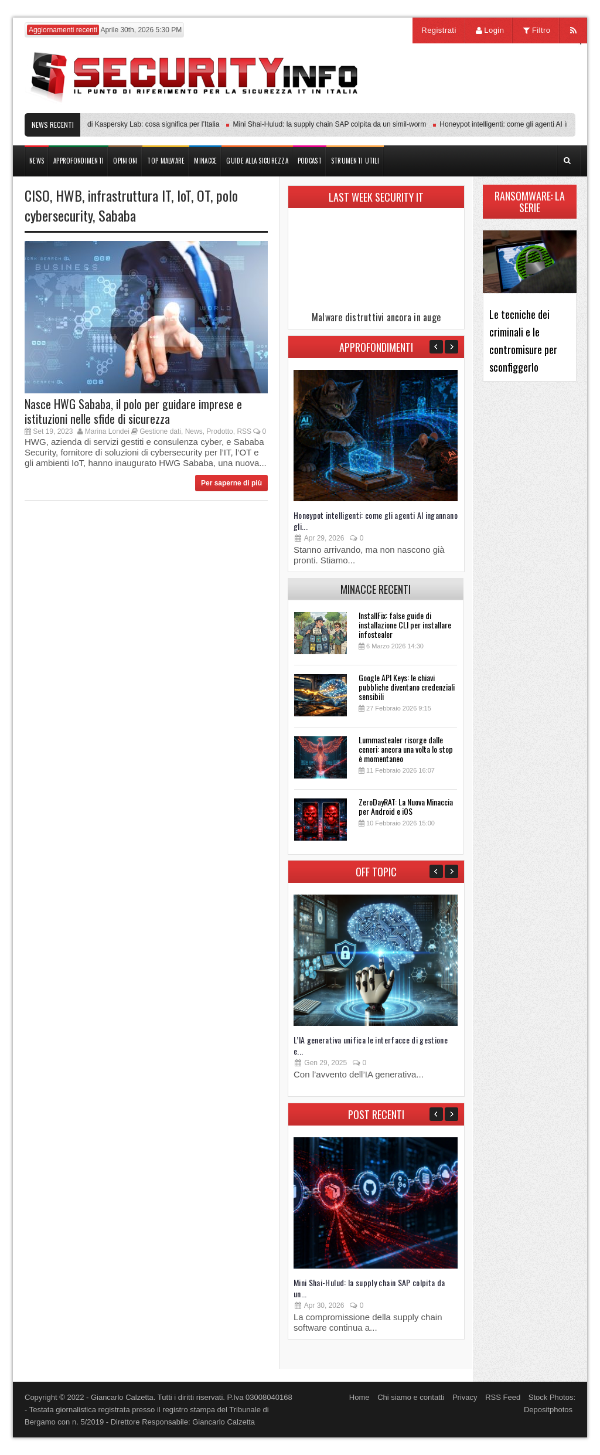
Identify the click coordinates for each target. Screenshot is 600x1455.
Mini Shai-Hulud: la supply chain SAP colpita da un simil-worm (332, 124)
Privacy (465, 1397)
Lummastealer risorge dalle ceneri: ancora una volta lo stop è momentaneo (406, 748)
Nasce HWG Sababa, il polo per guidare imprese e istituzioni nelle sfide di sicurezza (133, 411)
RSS (244, 431)
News (194, 431)
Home (359, 1397)
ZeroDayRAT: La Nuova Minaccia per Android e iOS (406, 806)
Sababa (117, 215)
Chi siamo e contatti (410, 1397)
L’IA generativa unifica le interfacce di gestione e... (371, 1045)
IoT (184, 195)
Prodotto (219, 431)
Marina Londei (107, 431)
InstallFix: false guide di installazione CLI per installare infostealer (405, 624)
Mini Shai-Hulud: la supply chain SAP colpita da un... (369, 1288)
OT (203, 195)
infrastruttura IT (129, 195)
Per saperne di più (231, 483)
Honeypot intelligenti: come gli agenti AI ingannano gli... (376, 520)
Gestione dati (160, 431)
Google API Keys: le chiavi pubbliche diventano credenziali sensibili (407, 686)
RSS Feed (502, 1397)
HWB (69, 195)
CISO (37, 195)
